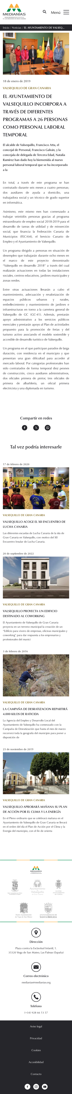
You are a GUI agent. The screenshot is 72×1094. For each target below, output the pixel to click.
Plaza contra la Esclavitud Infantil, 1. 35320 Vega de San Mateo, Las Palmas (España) (36, 950)
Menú (60, 12)
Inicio (6, 27)
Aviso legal (36, 1026)
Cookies (36, 1050)
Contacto (36, 1074)
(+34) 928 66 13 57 (36, 1012)
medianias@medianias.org (36, 982)
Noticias (16, 27)
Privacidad (36, 1038)
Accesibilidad (36, 1062)
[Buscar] (44, 12)
